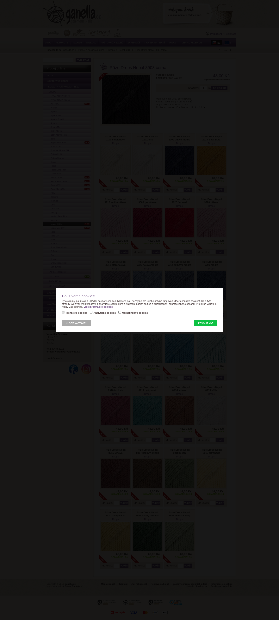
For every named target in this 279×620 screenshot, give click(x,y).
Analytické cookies (104, 312)
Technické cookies (76, 312)
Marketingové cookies (135, 312)
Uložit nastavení (76, 323)
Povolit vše (205, 323)
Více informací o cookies (98, 306)
